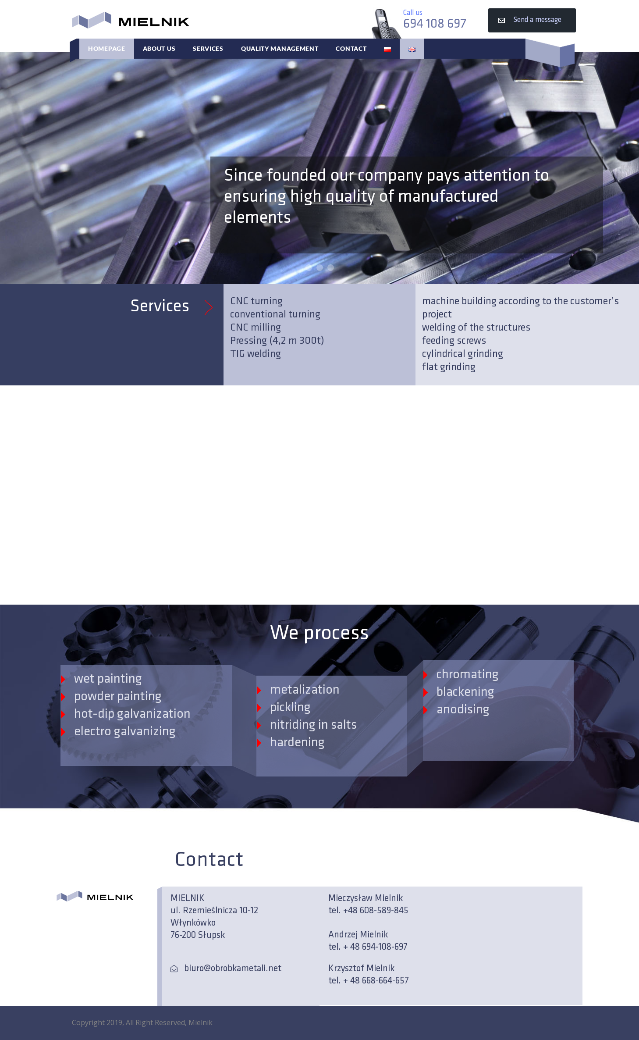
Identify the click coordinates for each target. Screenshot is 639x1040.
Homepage (106, 48)
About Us (159, 48)
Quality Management (280, 48)
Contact (351, 48)
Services (208, 48)
